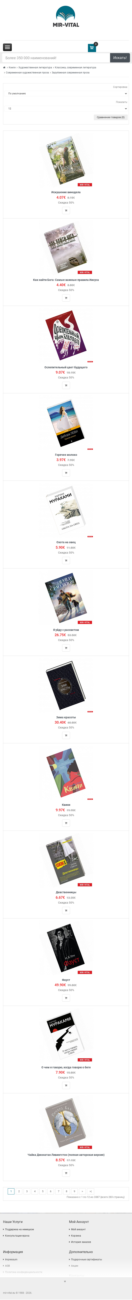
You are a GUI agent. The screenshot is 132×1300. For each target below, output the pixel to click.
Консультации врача (17, 1236)
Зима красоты (66, 717)
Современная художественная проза (27, 72)
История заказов (81, 1242)
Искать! (120, 58)
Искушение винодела (66, 192)
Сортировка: (120, 87)
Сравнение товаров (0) (111, 117)
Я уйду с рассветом (66, 629)
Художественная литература (35, 67)
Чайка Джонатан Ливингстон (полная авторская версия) (66, 1155)
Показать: (122, 102)
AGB (7, 1266)
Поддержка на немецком (19, 1229)
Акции (74, 1266)
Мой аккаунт (78, 1229)
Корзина (76, 1236)
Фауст (66, 980)
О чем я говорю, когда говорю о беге (66, 1067)
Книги (12, 67)
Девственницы (66, 892)
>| (91, 1191)
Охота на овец (66, 542)
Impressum (11, 1260)
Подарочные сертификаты (86, 1260)
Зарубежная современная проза (71, 72)
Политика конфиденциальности (23, 1272)
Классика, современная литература (75, 67)
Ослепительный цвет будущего (66, 367)
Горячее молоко (66, 455)
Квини (66, 805)
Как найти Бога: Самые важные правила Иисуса (66, 279)
